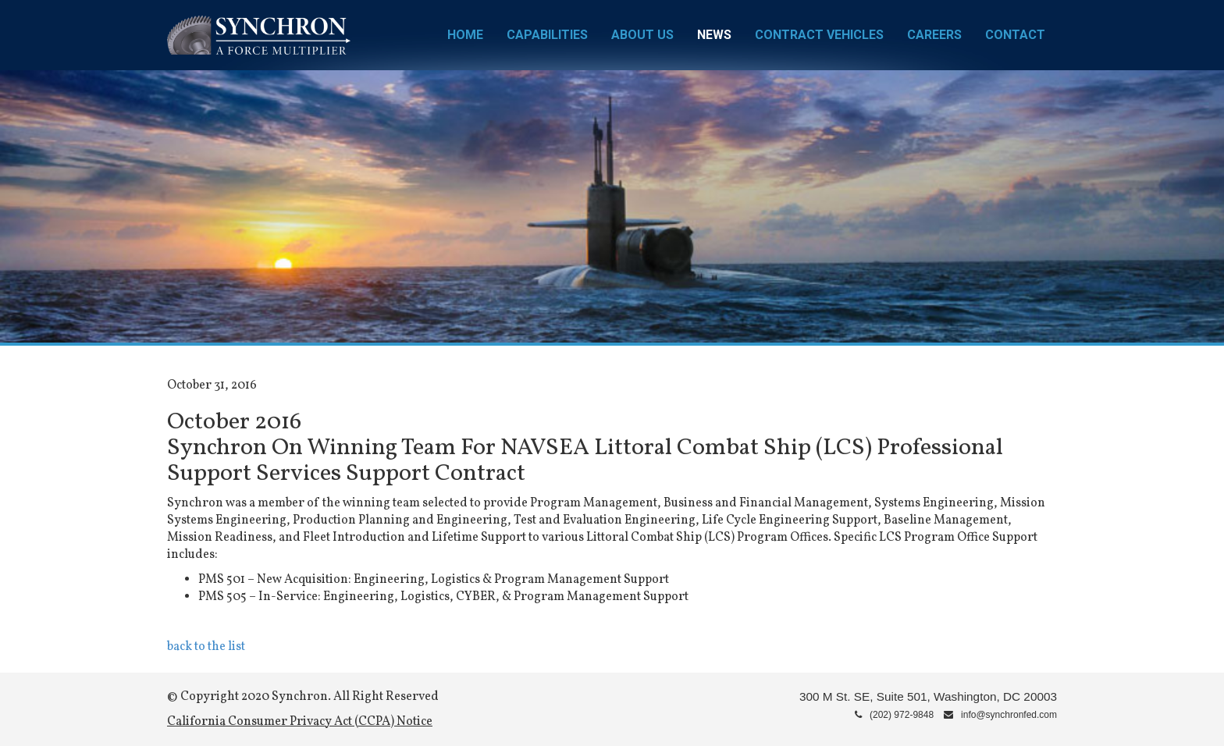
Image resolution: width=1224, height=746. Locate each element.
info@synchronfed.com (1000, 714)
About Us (642, 34)
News (714, 34)
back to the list (206, 646)
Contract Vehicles (819, 34)
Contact (1015, 34)
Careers (934, 34)
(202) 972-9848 (894, 714)
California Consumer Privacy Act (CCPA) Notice (299, 721)
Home (465, 34)
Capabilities (547, 34)
